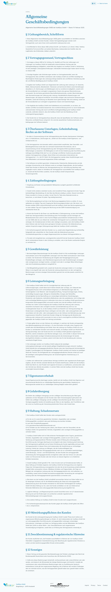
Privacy (93, 585)
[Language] (93, 3)
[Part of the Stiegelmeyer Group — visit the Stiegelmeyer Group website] (59, 585)
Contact (105, 585)
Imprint (87, 585)
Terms (99, 585)
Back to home (102, 3)
